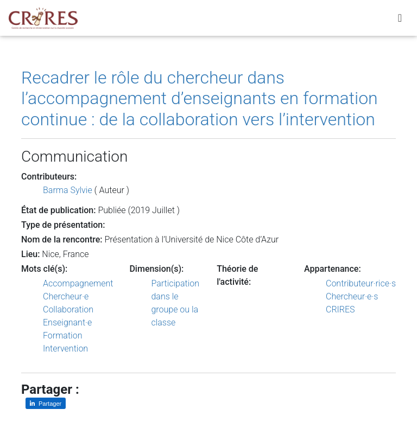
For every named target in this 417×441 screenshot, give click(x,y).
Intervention (65, 348)
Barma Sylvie (67, 190)
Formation (62, 335)
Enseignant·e (67, 322)
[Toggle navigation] (399, 20)
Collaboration (68, 309)
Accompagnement (78, 283)
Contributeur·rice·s (361, 283)
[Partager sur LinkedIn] (46, 403)
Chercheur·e (66, 296)
